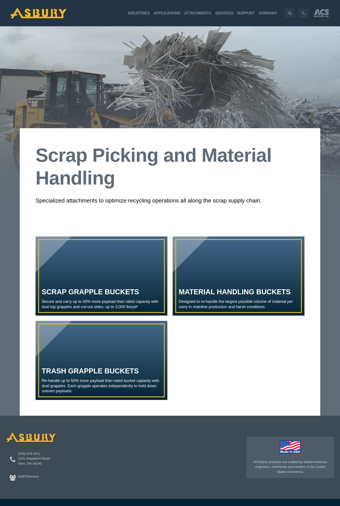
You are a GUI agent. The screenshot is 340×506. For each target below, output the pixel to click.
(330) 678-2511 (29, 453)
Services (224, 13)
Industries (139, 13)
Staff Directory (28, 476)
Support (246, 13)
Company (268, 13)
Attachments (197, 13)
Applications (167, 13)
